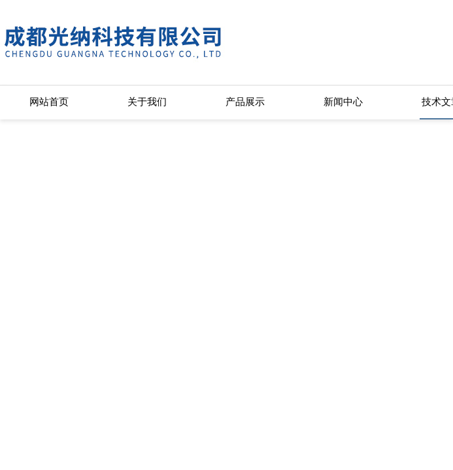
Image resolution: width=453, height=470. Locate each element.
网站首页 (49, 101)
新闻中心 (343, 101)
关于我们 (147, 101)
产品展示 (245, 101)
